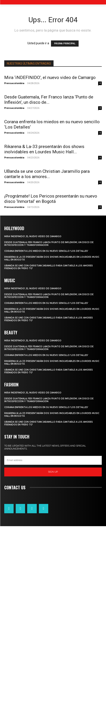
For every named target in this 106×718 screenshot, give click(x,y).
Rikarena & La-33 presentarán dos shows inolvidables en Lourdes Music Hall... (44, 245)
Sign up (53, 663)
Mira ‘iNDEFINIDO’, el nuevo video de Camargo (50, 77)
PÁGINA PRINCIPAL (64, 43)
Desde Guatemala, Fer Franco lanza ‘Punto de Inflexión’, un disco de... (48, 99)
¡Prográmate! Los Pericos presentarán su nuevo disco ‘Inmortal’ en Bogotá (50, 391)
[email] (53, 652)
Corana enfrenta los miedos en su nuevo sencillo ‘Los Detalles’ (46, 443)
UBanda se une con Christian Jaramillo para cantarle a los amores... (47, 318)
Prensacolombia (14, 83)
